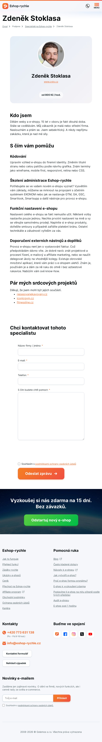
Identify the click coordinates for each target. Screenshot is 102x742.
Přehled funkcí (10, 564)
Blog (55, 558)
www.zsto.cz (51, 81)
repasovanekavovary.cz (32, 294)
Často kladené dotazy (65, 564)
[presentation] (44, 451)
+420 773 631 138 (20, 632)
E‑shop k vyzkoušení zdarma (69, 586)
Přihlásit (62, 698)
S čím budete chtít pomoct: (34, 389)
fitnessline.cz (25, 302)
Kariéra (6, 608)
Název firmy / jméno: (30, 345)
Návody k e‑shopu (63, 569)
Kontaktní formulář (17, 653)
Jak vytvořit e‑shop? (64, 575)
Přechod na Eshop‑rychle (16, 586)
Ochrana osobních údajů (15, 602)
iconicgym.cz (25, 298)
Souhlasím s (27, 705)
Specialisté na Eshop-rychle (38, 26)
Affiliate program (11, 591)
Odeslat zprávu (38, 473)
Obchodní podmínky (13, 597)
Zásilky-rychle (10, 569)
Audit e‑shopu (61, 600)
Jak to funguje (10, 558)
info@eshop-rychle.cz (24, 643)
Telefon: (23, 375)
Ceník (5, 580)
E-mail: (22, 360)
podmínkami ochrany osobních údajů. (35, 705)
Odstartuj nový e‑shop (51, 520)
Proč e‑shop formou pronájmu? (70, 580)
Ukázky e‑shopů (11, 575)
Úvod (4, 26)
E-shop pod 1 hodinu (64, 605)
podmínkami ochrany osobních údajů (55, 463)
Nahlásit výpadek (16, 663)
